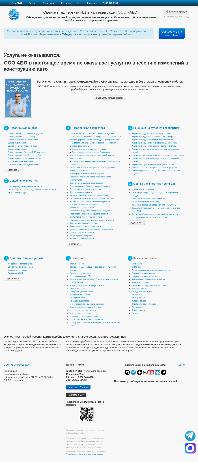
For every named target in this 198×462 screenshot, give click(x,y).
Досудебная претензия (17, 270)
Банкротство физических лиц (20, 267)
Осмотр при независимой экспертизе (85, 307)
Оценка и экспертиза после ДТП (154, 183)
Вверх (182, 365)
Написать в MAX (76, 395)
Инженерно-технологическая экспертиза (87, 174)
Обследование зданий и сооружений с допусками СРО (93, 211)
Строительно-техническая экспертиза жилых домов (92, 134)
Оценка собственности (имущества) (23, 140)
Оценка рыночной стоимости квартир (24, 146)
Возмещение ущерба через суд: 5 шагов (87, 285)
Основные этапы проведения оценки (23, 164)
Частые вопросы (77, 264)
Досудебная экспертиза (80, 295)
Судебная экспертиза (24, 180)
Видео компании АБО (140, 282)
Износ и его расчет (78, 288)
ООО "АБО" (10, 365)
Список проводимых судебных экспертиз (25, 186)
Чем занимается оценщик (80, 313)
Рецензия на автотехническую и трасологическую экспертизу (157, 155)
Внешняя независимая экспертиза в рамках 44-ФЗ (91, 229)
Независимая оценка (23, 127)
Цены (80, 3)
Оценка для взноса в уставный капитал (24, 158)
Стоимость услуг (138, 310)
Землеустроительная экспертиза (84, 223)
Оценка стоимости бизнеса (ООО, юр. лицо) (26, 152)
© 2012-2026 (23, 365)
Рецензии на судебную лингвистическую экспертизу (153, 137)
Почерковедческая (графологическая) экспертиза (91, 186)
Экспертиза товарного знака (82, 238)
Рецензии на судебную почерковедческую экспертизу (154, 143)
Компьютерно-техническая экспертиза (86, 217)
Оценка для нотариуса (17, 149)
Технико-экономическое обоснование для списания (92, 198)
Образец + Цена (171, 33)
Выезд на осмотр (138, 301)
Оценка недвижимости (17, 143)
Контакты (92, 3)
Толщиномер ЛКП (15, 273)
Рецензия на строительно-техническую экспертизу (152, 164)
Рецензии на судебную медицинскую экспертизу (152, 140)
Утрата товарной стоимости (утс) (145, 202)
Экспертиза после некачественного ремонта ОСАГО (153, 205)
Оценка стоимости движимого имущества (25, 134)
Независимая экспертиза (88, 127)
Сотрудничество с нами (141, 292)
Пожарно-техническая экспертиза (84, 205)
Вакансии (135, 295)
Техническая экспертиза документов (85, 189)
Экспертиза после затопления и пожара (89, 149)
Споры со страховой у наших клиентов (148, 199)
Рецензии (66, 3)
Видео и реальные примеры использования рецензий (154, 167)
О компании (136, 264)
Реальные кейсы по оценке (143, 273)
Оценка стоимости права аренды (22, 137)
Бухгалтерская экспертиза (81, 235)
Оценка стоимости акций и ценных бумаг (25, 155)
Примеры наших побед (79, 301)
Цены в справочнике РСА (80, 276)
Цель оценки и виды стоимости (83, 310)
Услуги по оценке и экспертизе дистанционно (150, 270)
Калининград (176, 11)
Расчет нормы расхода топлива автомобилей (89, 195)
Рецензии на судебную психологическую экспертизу (153, 146)
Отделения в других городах (143, 304)
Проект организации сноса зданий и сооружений (90, 214)
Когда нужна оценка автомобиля (21, 161)
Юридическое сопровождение (20, 264)
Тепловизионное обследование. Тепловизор (91, 152)
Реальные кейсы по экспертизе (144, 276)
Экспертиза (50, 3)
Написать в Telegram (78, 387)
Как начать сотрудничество (109, 98)
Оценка (33, 3)
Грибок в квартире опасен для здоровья (87, 304)
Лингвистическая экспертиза (82, 192)
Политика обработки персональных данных (84, 454)
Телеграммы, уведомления (81, 292)
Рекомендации (137, 307)
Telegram (68, 34)
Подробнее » (12, 170)
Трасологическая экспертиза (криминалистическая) (92, 220)
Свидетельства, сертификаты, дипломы (148, 285)
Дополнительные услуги (26, 258)
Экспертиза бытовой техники (82, 208)
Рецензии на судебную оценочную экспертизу (151, 134)
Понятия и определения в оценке (84, 316)
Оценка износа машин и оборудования (86, 183)
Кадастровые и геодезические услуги (85, 226)
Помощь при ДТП (138, 298)
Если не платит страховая (142, 189)
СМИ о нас (136, 267)
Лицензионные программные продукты (148, 279)
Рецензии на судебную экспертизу (156, 127)
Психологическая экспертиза (82, 232)
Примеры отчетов (77, 298)
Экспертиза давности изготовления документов (90, 201)
